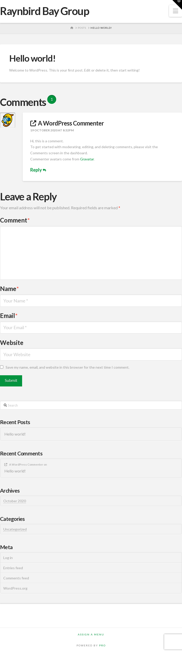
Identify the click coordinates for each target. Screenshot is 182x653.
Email (9, 315)
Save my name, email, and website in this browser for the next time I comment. (67, 367)
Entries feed (13, 568)
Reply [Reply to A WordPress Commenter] (38, 170)
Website (11, 342)
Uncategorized (15, 529)
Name (9, 288)
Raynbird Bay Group (44, 11)
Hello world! (15, 434)
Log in (8, 557)
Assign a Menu (91, 634)
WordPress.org (15, 588)
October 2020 (14, 501)
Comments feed (16, 578)
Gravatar (87, 159)
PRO (102, 645)
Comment (15, 220)
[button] (175, 11)
